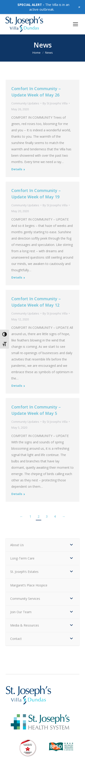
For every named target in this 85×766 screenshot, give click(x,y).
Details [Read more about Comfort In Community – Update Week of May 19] (16, 277)
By (55, 103)
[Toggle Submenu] (71, 545)
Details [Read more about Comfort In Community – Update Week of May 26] (16, 169)
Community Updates (25, 103)
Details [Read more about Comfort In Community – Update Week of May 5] (16, 494)
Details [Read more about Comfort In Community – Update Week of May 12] (16, 386)
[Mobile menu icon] (75, 24)
